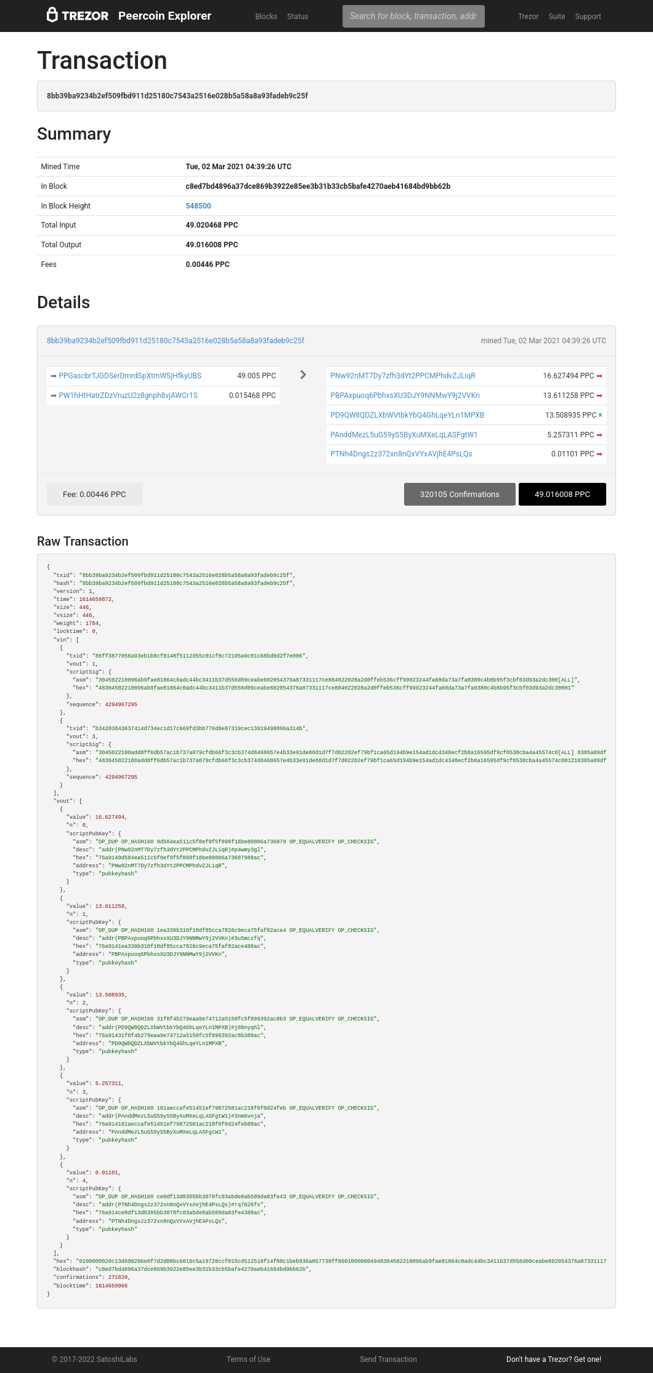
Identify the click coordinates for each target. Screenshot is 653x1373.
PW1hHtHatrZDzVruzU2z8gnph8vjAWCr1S (128, 395)
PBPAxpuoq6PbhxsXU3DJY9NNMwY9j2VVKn (404, 395)
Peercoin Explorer (164, 16)
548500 (198, 206)
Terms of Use (248, 1359)
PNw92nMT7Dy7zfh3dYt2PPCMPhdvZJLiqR (402, 376)
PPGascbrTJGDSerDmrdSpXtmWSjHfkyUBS (130, 376)
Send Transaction (388, 1359)
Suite (557, 16)
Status (297, 16)
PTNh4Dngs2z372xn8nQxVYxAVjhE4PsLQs (401, 454)
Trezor (528, 16)
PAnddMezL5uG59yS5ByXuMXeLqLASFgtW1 (403, 435)
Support (588, 16)
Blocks (266, 16)
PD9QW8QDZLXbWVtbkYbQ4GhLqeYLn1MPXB (407, 415)
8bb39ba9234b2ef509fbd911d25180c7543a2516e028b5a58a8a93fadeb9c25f (175, 340)
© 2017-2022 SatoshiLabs (94, 1359)
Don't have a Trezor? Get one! (553, 1359)
